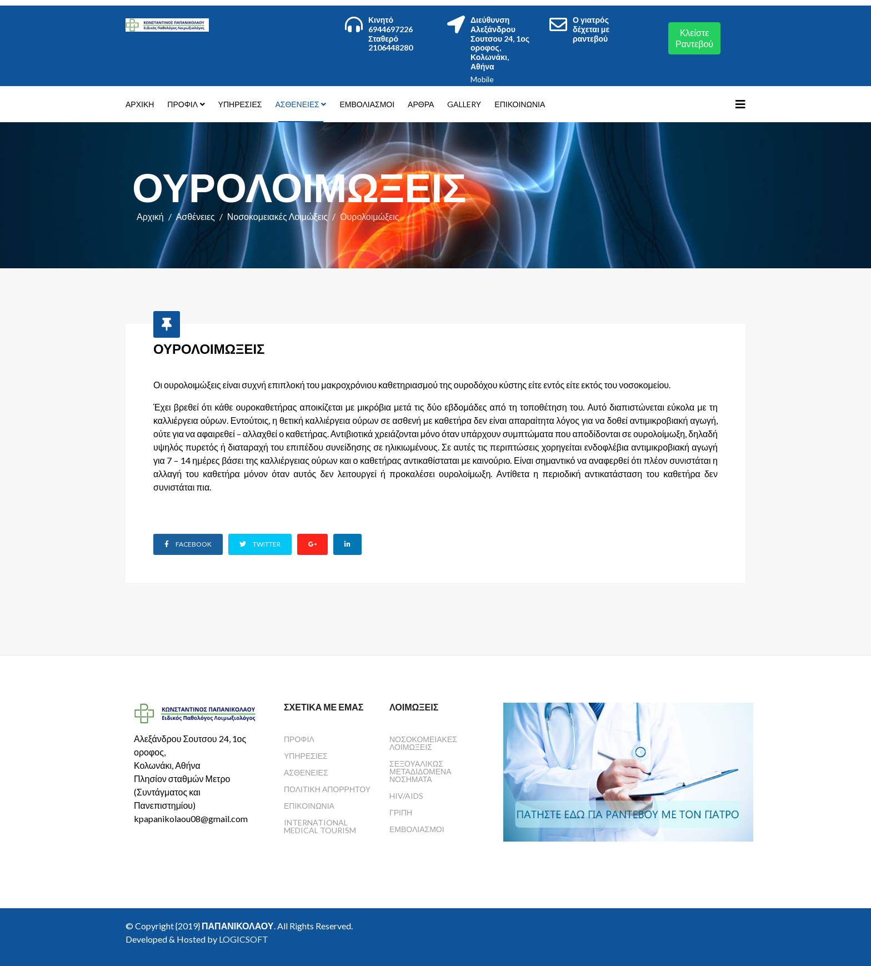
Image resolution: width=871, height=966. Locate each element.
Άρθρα (421, 104)
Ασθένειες (297, 104)
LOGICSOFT (243, 939)
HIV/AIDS (406, 795)
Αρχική (140, 104)
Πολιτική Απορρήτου (327, 789)
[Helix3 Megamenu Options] (740, 104)
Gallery (464, 104)
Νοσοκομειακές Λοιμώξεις (277, 216)
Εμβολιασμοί (366, 104)
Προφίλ (182, 104)
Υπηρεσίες (240, 104)
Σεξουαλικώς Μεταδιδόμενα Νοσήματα (420, 771)
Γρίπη (400, 812)
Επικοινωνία (519, 104)
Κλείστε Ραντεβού (694, 38)
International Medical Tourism (320, 826)
